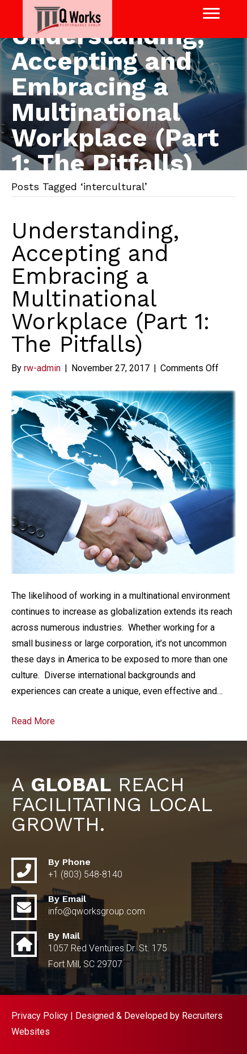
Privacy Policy (39, 1015)
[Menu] (211, 13)
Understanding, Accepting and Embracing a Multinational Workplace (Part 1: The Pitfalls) (110, 287)
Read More (33, 721)
